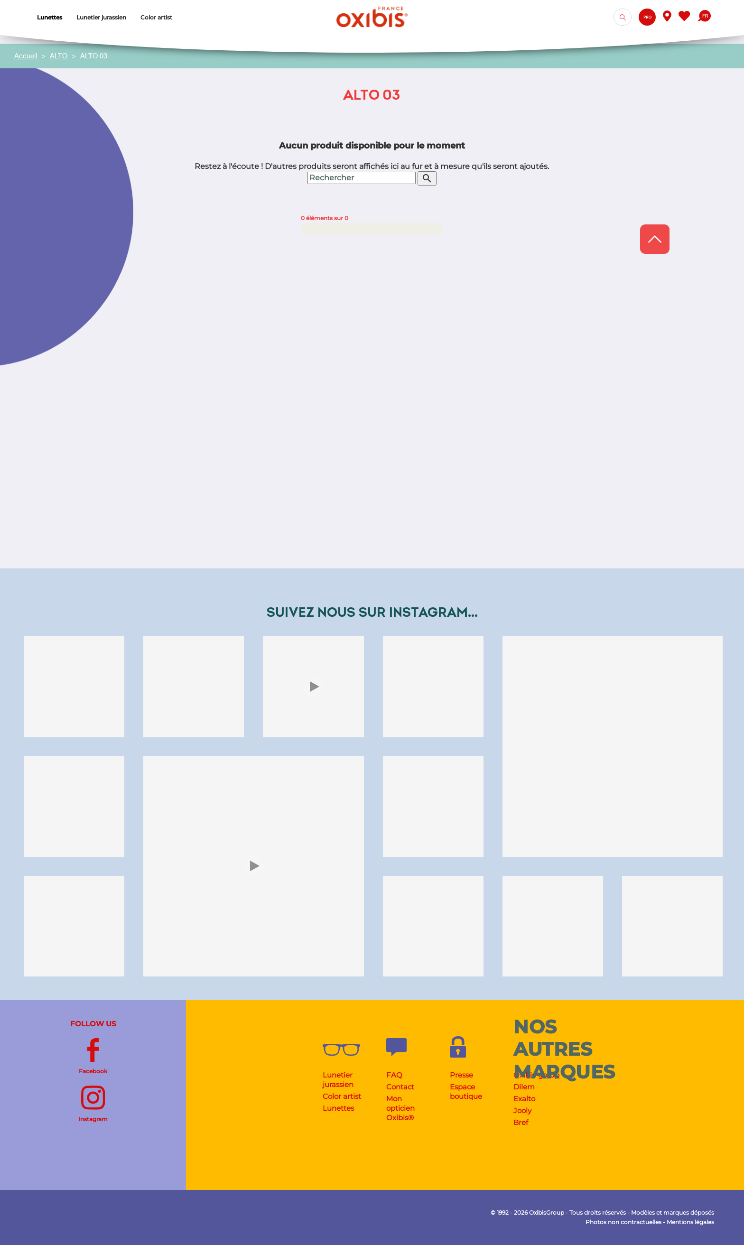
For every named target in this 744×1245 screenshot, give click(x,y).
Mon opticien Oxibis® (400, 1108)
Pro (647, 17)
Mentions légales (690, 1222)
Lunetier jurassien (338, 1079)
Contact (400, 1086)
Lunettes (338, 1108)
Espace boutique (466, 1091)
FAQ (394, 1074)
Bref (520, 1122)
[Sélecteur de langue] (704, 17)
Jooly (522, 1110)
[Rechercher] (361, 416)
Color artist (342, 1096)
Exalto (524, 1098)
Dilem (524, 1086)
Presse (461, 1074)
